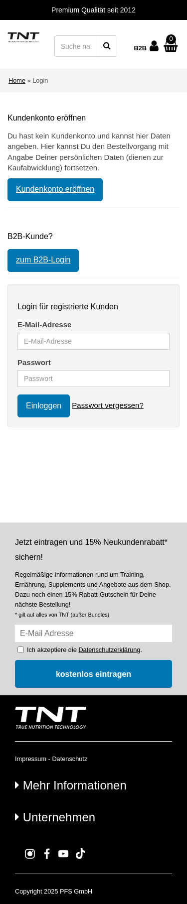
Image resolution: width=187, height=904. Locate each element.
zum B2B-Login (43, 260)
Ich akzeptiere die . (84, 649)
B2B (140, 48)
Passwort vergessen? (107, 405)
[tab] (93, 785)
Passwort (34, 362)
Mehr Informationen (71, 785)
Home (16, 80)
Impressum (30, 759)
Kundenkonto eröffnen (55, 189)
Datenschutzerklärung (109, 649)
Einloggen (43, 405)
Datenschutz (69, 759)
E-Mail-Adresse (44, 324)
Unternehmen (55, 817)
